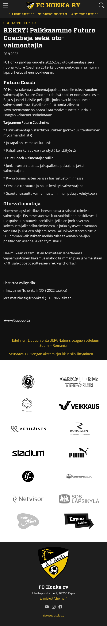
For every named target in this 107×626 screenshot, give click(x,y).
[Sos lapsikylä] (79, 498)
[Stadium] (28, 452)
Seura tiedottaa (20, 23)
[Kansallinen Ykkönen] (79, 381)
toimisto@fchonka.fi (53, 598)
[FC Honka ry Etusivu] (53, 6)
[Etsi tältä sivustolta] (101, 5)
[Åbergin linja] (79, 476)
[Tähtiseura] (27, 405)
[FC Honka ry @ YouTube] (46, 606)
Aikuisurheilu (84, 14)
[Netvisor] (28, 498)
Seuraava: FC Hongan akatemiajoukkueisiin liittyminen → (53, 354)
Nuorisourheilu (52, 14)
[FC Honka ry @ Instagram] (53, 606)
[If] (28, 476)
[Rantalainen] (79, 428)
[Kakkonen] (28, 381)
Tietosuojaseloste (53, 615)
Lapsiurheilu (21, 14)
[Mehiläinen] (28, 428)
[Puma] (79, 452)
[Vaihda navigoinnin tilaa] (5, 5)
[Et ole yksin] (28, 521)
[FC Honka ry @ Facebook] (60, 606)
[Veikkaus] (79, 405)
